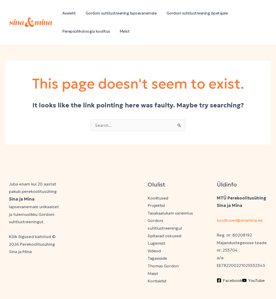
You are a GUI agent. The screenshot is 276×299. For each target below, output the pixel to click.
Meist (122, 31)
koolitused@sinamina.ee (241, 220)
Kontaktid (157, 281)
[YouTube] (253, 280)
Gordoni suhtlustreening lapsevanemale (118, 13)
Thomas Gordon (163, 266)
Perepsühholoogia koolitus (85, 31)
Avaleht (68, 13)
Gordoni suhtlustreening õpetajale (192, 13)
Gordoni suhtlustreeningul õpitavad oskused (165, 228)
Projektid (156, 205)
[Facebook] (229, 280)
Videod (155, 251)
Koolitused (158, 198)
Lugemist (157, 243)
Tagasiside (158, 258)
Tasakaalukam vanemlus (171, 213)
